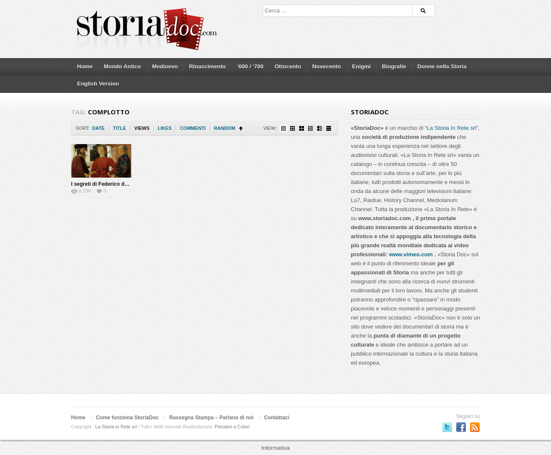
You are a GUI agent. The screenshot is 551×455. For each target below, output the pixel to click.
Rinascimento (207, 66)
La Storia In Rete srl (451, 128)
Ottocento (288, 66)
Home (85, 66)
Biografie (394, 66)
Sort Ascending (240, 128)
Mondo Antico (122, 66)
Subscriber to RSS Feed (475, 427)
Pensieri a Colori (232, 426)
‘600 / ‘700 (250, 66)
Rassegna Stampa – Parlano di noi (211, 418)
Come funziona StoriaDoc (127, 418)
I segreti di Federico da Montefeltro (114, 184)
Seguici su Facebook (461, 427)
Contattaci (276, 418)
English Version (98, 83)
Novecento (326, 66)
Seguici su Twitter (447, 427)
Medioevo (165, 66)
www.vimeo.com (411, 254)
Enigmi (361, 66)
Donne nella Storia (442, 66)
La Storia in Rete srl (116, 426)
